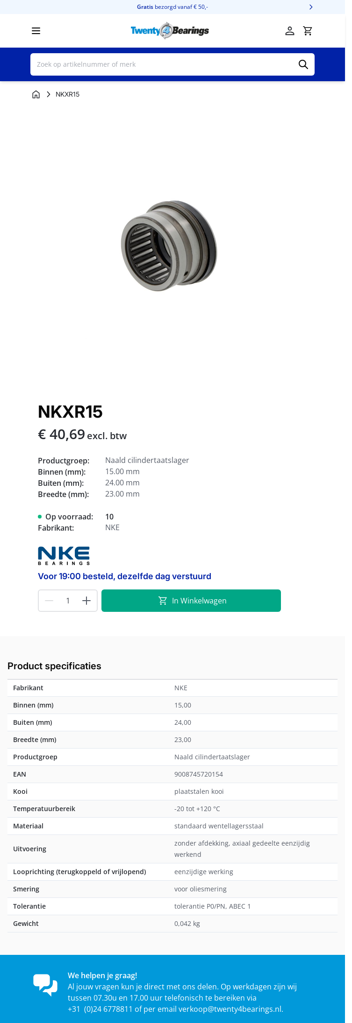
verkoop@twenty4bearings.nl (230, 1009)
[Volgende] (311, 7)
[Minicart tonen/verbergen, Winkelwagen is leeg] (308, 31)
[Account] (290, 31)
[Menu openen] (36, 30)
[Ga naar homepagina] (36, 94)
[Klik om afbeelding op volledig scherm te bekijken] (172, 249)
